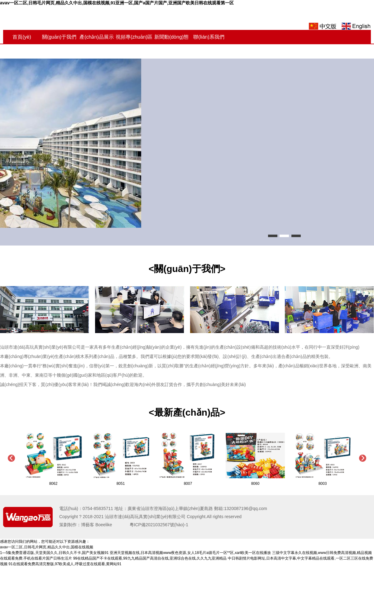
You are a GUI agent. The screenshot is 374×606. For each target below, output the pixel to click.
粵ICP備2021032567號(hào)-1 (154, 524)
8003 (323, 483)
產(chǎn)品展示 (96, 37)
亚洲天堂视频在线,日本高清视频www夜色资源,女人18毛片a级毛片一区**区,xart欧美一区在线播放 (190, 553)
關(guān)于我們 (59, 37)
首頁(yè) (21, 37)
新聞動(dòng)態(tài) (171, 44)
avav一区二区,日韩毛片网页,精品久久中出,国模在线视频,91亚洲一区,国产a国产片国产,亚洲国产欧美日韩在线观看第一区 (117, 2)
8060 (255, 483)
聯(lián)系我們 (208, 37)
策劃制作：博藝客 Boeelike (90, 524)
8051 (121, 483)
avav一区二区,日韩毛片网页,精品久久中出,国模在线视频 (46, 547)
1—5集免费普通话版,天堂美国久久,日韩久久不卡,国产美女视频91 (54, 553)
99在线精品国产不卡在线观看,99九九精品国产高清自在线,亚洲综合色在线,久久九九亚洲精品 (150, 558)
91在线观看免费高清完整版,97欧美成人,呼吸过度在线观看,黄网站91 (64, 564)
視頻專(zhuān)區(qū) (134, 44)
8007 (188, 483)
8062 (53, 483)
